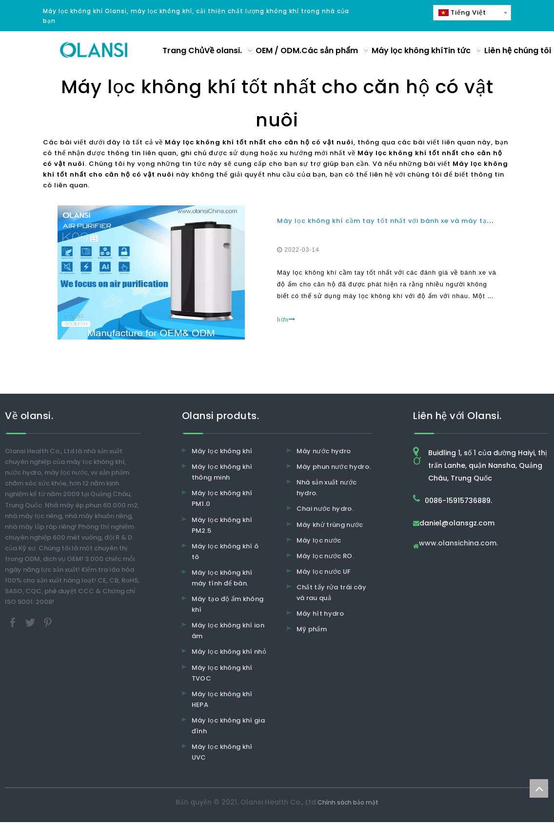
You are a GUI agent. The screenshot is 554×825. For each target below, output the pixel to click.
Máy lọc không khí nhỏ (229, 651)
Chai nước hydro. (325, 508)
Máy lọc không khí (222, 451)
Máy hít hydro (320, 613)
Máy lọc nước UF (324, 571)
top (539, 788)
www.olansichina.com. (458, 544)
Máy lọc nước (319, 540)
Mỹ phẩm (312, 629)
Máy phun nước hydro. (334, 466)
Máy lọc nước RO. (326, 556)
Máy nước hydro (324, 451)
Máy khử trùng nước (330, 524)
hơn (286, 319)
